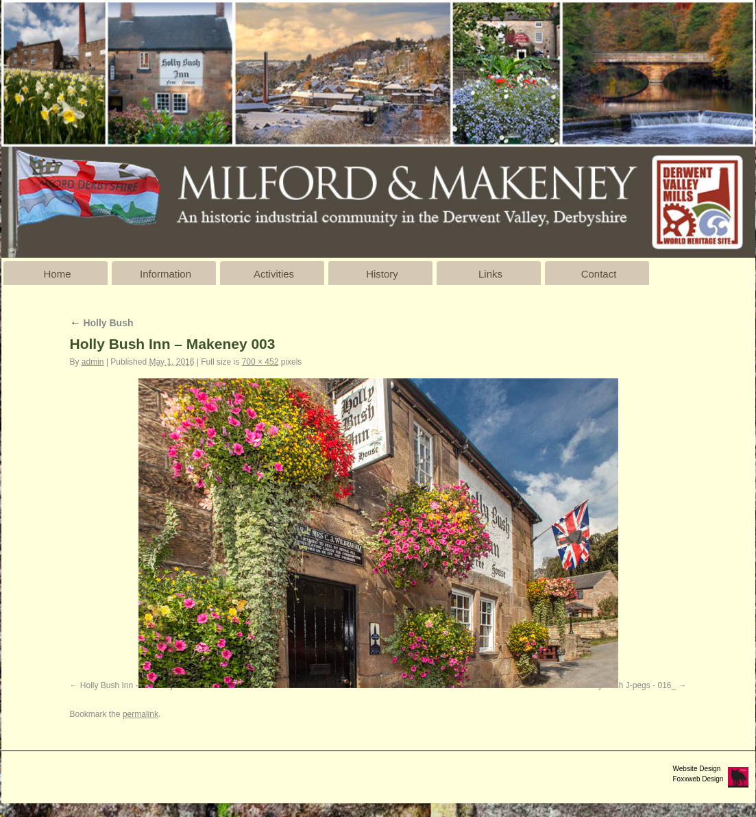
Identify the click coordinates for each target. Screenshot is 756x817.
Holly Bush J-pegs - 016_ (630, 685)
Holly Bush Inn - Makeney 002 (135, 685)
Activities (274, 274)
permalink (140, 714)
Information (165, 274)
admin (93, 362)
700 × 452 (260, 362)
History (382, 274)
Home (57, 274)
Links (490, 274)
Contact (599, 274)
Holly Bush (102, 322)
